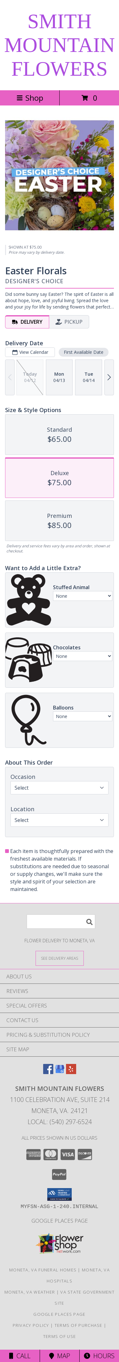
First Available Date (83, 352)
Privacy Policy (31, 1325)
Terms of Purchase (78, 1325)
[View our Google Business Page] (60, 1072)
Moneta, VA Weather (29, 1292)
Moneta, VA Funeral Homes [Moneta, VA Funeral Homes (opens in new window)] (42, 1270)
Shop (30, 97)
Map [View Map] (59, 1356)
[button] (59, 1194)
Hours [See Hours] (99, 1356)
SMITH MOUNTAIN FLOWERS (59, 45)
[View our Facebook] (48, 1072)
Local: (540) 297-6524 (60, 1121)
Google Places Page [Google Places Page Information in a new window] (59, 1220)
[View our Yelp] (71, 1072)
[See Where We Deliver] (60, 958)
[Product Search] (61, 921)
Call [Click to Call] (19, 1356)
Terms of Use (59, 1336)
